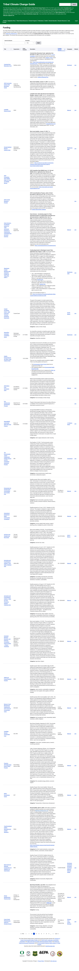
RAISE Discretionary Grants (7, 795)
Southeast (69, 867)
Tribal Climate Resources (22, 20)
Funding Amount (61, 49)
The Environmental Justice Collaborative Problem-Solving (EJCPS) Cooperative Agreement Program (7, 458)
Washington (69, 334)
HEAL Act (53, 370)
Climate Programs (33, 20)
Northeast (69, 866)
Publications (41, 20)
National (69, 110)
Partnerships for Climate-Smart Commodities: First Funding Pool (7, 491)
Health (46, 20)
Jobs (69, 20)
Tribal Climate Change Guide (19, 4)
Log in (76, 20)
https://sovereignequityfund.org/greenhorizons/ (45, 245)
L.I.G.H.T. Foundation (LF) (65, 8)
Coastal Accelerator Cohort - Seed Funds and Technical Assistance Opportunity (7, 313)
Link (75, 65)
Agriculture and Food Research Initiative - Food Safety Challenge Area (7, 563)
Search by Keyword (8, 40)
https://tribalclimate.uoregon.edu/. (31, 14)
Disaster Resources (62, 20)
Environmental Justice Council (40, 364)
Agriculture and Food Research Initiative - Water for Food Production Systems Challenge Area (7, 600)
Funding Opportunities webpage (39, 209)
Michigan (69, 923)
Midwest (69, 869)
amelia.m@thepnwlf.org (43, 77)
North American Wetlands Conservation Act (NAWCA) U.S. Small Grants (8, 867)
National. (69, 641)
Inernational (69, 458)
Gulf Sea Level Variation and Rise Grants (7, 536)
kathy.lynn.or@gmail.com (11, 33)
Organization (16, 49)
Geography (27, 40)
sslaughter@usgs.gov (51, 123)
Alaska (68, 872)
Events (4, 22)
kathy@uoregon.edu (50, 946)
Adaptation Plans (11, 20)
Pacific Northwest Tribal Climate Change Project (34, 8)
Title (5, 49)
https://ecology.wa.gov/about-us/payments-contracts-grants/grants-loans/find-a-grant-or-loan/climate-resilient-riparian (42, 164)
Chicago (69, 919)
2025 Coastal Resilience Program (7, 201)
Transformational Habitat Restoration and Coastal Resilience (8, 829)
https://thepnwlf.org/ (60, 12)
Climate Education (53, 20)
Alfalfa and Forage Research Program (7, 679)
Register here (40, 279)
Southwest (69, 864)
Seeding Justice (49, 57)
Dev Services (54, 961)
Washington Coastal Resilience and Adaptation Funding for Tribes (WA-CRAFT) (7, 273)
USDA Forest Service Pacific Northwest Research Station (39, 941)
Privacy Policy (41, 961)
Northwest (69, 65)
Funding (5, 20)
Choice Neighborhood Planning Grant (7, 897)
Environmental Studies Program (31, 940)
